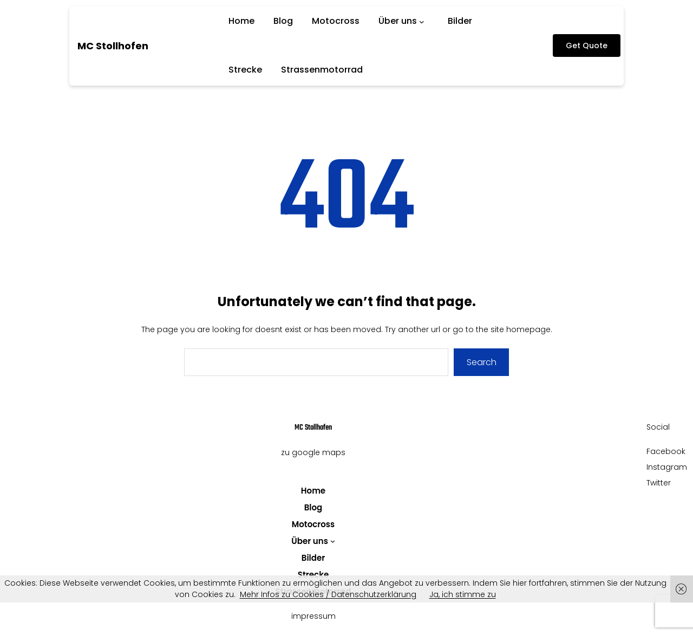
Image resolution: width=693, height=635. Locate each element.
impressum (313, 616)
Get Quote (586, 45)
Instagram (666, 467)
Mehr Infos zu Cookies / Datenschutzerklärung (328, 594)
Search (481, 362)
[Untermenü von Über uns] (424, 21)
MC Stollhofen (112, 46)
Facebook (665, 451)
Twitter (658, 482)
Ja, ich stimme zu (462, 594)
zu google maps (313, 452)
